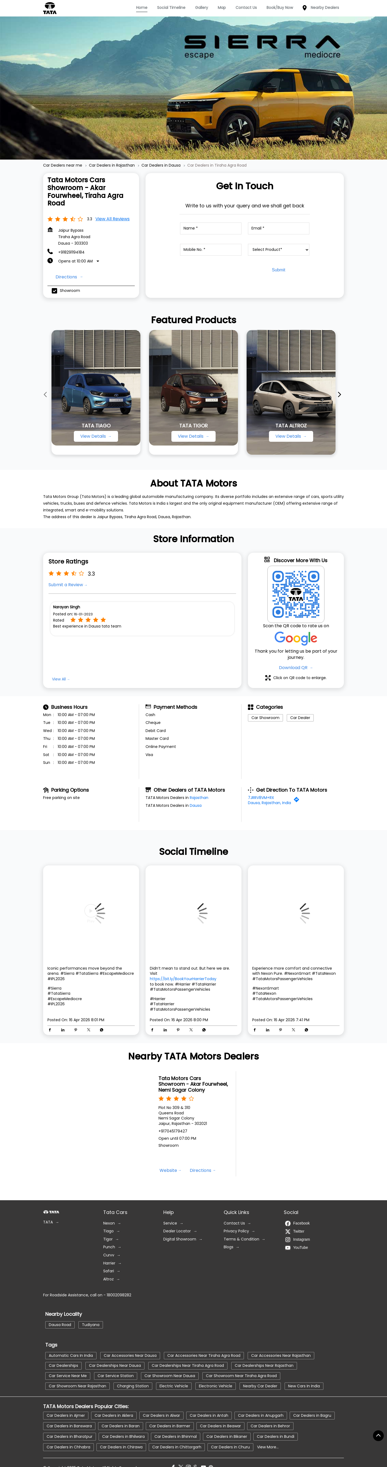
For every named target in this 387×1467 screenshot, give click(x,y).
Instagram (297, 1239)
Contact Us (234, 1223)
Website (168, 1170)
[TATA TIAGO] (95, 388)
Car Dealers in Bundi (275, 1436)
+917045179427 (172, 1131)
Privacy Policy (236, 1231)
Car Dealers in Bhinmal (175, 1436)
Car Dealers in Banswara (69, 1425)
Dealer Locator (177, 1231)
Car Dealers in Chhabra (68, 1446)
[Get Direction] (298, 801)
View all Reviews (112, 219)
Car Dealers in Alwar (161, 1415)
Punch (109, 1247)
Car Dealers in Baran (121, 1425)
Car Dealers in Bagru (312, 1415)
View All (59, 679)
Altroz (108, 1279)
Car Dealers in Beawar (220, 1425)
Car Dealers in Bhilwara (123, 1436)
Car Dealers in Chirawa (121, 1446)
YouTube (296, 1247)
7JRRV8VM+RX (261, 797)
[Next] (340, 394)
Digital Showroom (179, 1239)
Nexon (109, 1223)
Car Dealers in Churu (230, 1446)
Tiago (108, 1231)
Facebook (297, 1223)
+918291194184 (71, 252)
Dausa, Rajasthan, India (269, 802)
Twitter (294, 1231)
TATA (48, 1222)
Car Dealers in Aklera (114, 1415)
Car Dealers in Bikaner (226, 1436)
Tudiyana (90, 1324)
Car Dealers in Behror (270, 1425)
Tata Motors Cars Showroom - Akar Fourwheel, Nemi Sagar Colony (193, 1084)
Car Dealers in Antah (209, 1415)
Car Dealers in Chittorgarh (176, 1446)
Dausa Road (60, 1324)
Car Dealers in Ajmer (66, 1415)
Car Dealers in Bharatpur (69, 1436)
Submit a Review (66, 585)
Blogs (228, 1247)
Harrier (109, 1263)
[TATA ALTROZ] (291, 392)
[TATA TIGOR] (193, 388)
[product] (278, 250)
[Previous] (46, 394)
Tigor (108, 1239)
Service (170, 1223)
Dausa (196, 805)
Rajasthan (199, 797)
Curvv (108, 1255)
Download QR (294, 668)
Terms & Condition (241, 1239)
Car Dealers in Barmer (169, 1425)
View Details (93, 436)
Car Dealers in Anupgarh (261, 1415)
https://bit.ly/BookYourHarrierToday (183, 979)
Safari (108, 1271)
